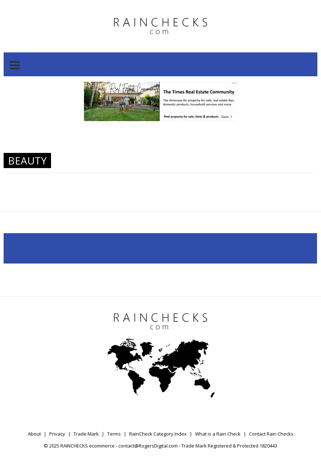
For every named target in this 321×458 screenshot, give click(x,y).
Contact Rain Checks (271, 434)
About (34, 434)
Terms (114, 434)
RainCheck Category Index (158, 434)
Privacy (57, 434)
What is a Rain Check (218, 434)
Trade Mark (86, 434)
